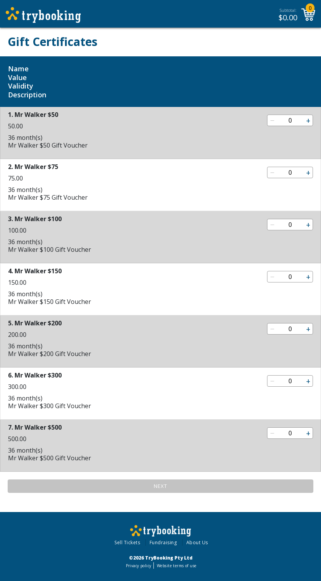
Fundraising (163, 542)
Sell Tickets (127, 542)
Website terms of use (176, 565)
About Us (197, 542)
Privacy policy (139, 565)
